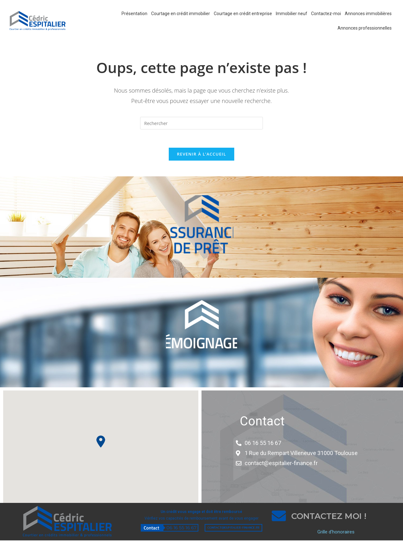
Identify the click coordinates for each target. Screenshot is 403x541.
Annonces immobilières (368, 13)
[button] (100, 442)
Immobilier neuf (291, 13)
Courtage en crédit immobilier (180, 13)
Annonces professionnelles (365, 28)
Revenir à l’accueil (201, 154)
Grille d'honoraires (336, 533)
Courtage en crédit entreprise (243, 13)
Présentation (134, 13)
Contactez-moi (326, 13)
